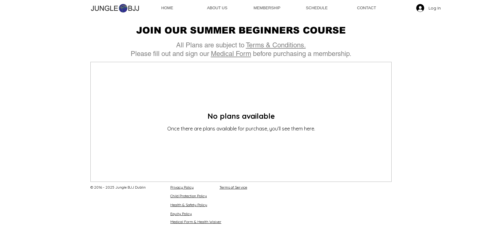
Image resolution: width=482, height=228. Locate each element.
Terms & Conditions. (276, 45)
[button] (267, 8)
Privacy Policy (182, 187)
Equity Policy (181, 213)
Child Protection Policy (188, 196)
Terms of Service (233, 187)
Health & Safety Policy (188, 204)
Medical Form (231, 54)
